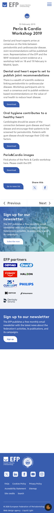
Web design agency (12, 510)
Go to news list (13, 186)
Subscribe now (13, 241)
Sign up (10, 339)
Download (11, 104)
